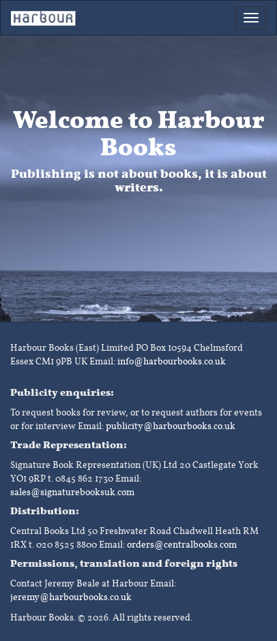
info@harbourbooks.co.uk (171, 361)
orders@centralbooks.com (182, 544)
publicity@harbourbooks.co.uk (170, 426)
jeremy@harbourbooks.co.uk (71, 597)
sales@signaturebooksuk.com (72, 492)
